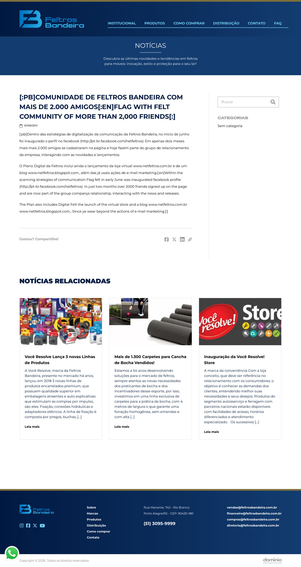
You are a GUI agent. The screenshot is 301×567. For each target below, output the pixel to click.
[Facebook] (28, 525)
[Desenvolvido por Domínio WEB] (272, 561)
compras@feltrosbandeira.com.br (253, 519)
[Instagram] (21, 525)
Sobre (91, 507)
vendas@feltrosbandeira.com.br (252, 507)
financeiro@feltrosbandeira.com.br (254, 513)
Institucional (122, 23)
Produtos (154, 23)
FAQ (278, 23)
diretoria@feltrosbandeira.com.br (253, 525)
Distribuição (226, 23)
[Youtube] (42, 525)
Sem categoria (230, 126)
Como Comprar (189, 23)
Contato (256, 23)
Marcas (92, 513)
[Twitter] (35, 525)
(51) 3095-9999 (159, 523)
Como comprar (98, 531)
